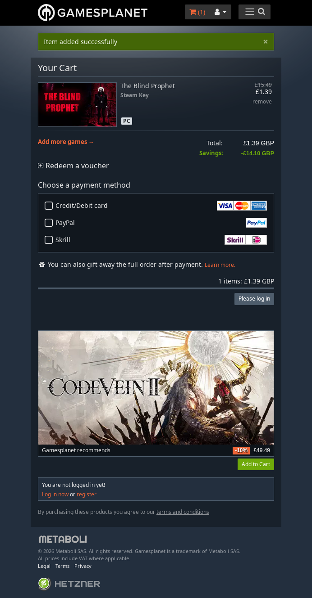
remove (262, 102)
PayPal (161, 223)
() (197, 12)
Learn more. (220, 264)
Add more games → (66, 142)
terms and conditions (182, 511)
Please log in (254, 298)
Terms (62, 565)
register (86, 494)
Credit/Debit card (161, 206)
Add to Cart (256, 464)
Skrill (161, 240)
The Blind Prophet (147, 85)
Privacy (83, 565)
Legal (44, 565)
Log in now (55, 494)
